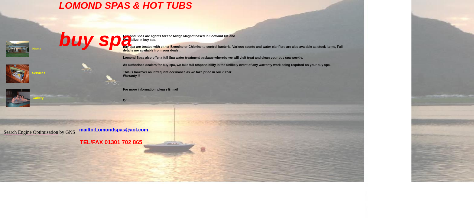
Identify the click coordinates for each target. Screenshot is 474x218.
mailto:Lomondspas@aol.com (113, 129)
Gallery (38, 98)
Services (38, 73)
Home (36, 49)
